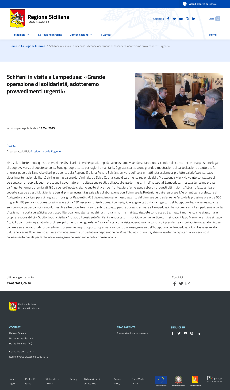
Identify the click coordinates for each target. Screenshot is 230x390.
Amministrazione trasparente (132, 333)
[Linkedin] (188, 18)
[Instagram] (182, 18)
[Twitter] (169, 18)
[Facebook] (163, 18)
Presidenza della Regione (46, 151)
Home (13, 46)
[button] (216, 19)
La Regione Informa (33, 46)
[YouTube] (175, 18)
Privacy (73, 379)
